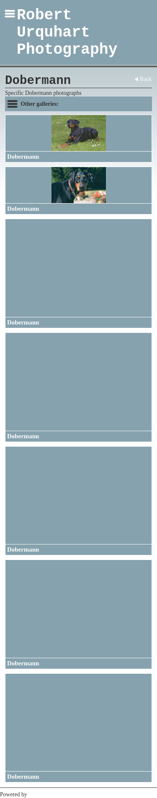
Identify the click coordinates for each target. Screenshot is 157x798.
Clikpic (36, 794)
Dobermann (23, 156)
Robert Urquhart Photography (67, 32)
